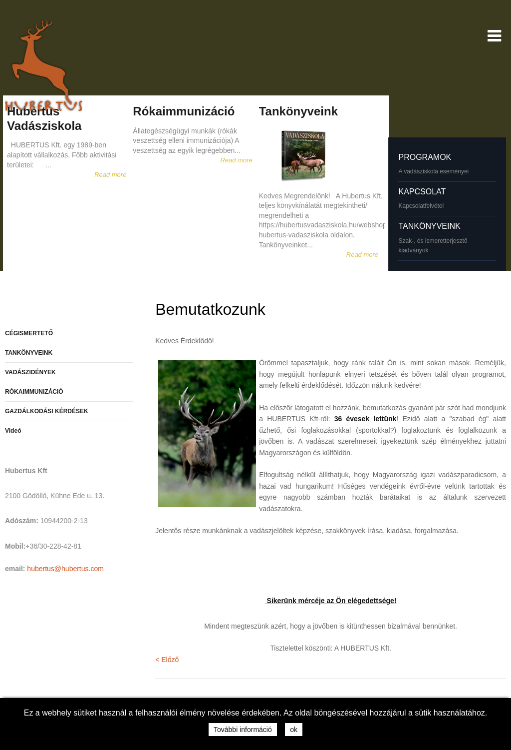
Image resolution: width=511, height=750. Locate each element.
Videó (13, 430)
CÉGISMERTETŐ (29, 333)
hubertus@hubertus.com (65, 569)
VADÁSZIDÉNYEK (30, 372)
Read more (110, 174)
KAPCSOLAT (422, 191)
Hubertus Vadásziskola (44, 118)
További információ (243, 730)
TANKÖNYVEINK (429, 226)
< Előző (167, 660)
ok (293, 730)
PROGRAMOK (424, 157)
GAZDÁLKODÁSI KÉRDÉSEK (46, 411)
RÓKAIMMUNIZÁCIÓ (34, 391)
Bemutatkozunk (210, 309)
